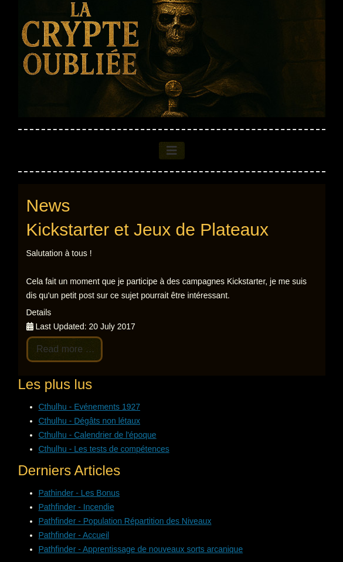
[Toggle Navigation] (172, 150)
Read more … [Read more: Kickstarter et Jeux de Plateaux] (64, 349)
